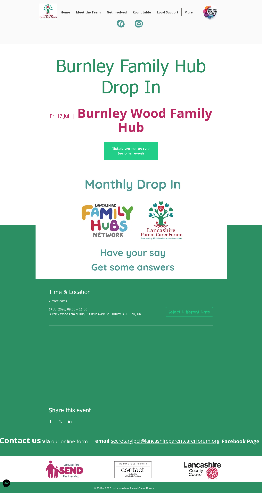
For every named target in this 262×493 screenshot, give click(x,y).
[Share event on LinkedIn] (70, 421)
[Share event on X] (60, 421)
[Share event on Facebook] (51, 421)
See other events (131, 153)
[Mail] (139, 23)
